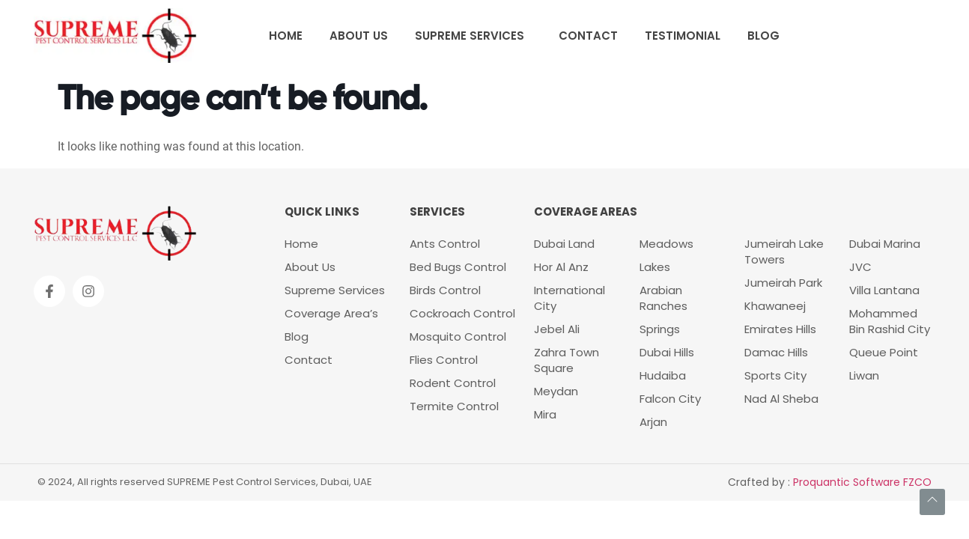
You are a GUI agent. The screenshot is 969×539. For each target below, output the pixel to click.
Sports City (775, 375)
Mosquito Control (458, 336)
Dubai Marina (884, 244)
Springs (660, 329)
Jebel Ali (557, 329)
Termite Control (454, 406)
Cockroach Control (462, 313)
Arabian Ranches (663, 298)
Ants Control (445, 244)
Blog (763, 35)
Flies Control (444, 360)
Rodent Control (454, 383)
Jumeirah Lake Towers (784, 251)
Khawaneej (775, 306)
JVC (860, 267)
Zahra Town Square (566, 360)
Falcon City (670, 398)
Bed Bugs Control (458, 267)
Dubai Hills (667, 352)
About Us (358, 35)
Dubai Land (564, 244)
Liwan (864, 375)
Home (286, 35)
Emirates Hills (780, 329)
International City (569, 298)
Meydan (556, 391)
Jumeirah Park (783, 282)
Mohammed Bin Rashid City (889, 321)
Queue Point (883, 352)
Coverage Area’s (331, 313)
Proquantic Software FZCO (862, 482)
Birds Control (445, 290)
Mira (545, 414)
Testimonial (682, 35)
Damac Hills (776, 352)
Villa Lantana (884, 290)
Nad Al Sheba (781, 398)
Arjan (653, 422)
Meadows (666, 244)
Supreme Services (469, 35)
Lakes (655, 267)
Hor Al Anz (561, 267)
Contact (588, 35)
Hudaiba (663, 375)
